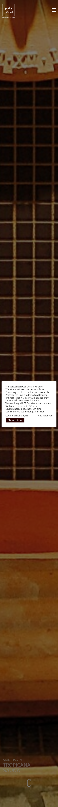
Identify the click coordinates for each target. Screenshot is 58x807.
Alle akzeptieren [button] (15, 420)
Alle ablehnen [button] (45, 415)
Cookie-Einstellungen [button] (16, 415)
